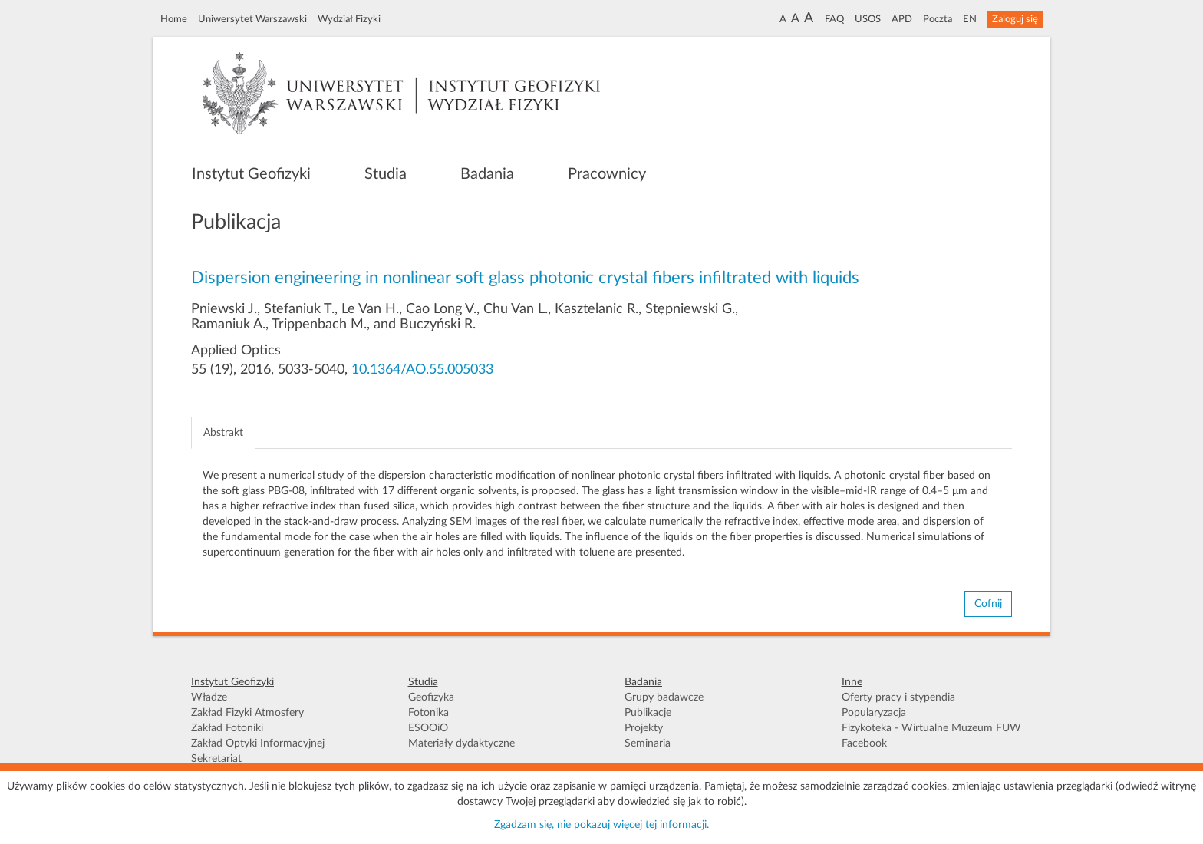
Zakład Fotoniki (227, 728)
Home (173, 19)
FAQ (834, 19)
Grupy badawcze (664, 697)
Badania (487, 174)
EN (970, 19)
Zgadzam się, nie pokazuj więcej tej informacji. (601, 824)
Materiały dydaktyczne (461, 743)
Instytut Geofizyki (251, 174)
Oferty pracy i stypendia (898, 697)
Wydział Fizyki (349, 19)
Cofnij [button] (988, 603)
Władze (209, 697)
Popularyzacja (874, 712)
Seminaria (648, 743)
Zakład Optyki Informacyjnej (258, 743)
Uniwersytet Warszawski (252, 19)
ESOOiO (428, 728)
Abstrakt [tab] (223, 432)
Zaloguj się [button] (1015, 19)
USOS (868, 19)
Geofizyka (431, 697)
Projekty (644, 728)
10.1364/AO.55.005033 (422, 370)
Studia (385, 174)
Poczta (937, 19)
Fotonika (428, 712)
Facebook (864, 743)
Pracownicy (607, 174)
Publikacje (648, 712)
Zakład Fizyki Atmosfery (247, 712)
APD (902, 19)
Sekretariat (216, 758)
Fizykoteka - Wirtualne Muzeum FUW (931, 728)
